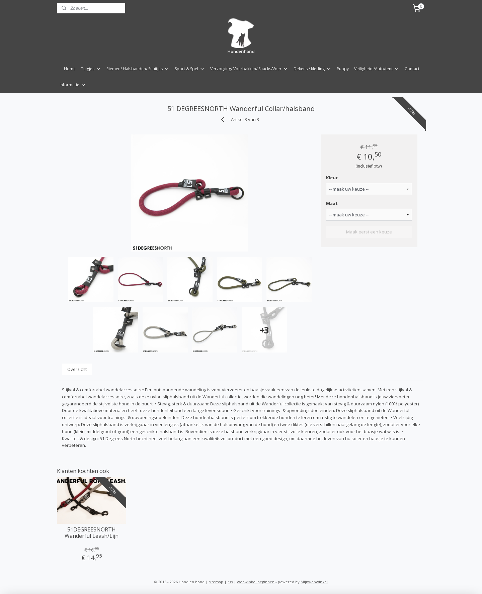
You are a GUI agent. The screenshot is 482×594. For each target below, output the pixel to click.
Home (70, 69)
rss (230, 581)
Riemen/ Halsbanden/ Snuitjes (137, 69)
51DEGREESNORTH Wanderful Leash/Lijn (91, 532)
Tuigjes (91, 69)
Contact (412, 69)
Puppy (343, 69)
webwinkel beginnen (255, 581)
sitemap (216, 581)
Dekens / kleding (312, 69)
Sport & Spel (190, 69)
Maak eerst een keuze (369, 232)
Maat (332, 203)
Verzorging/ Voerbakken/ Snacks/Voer (249, 69)
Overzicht (77, 369)
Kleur (332, 178)
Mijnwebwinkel (314, 581)
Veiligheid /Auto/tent (376, 69)
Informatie (73, 85)
